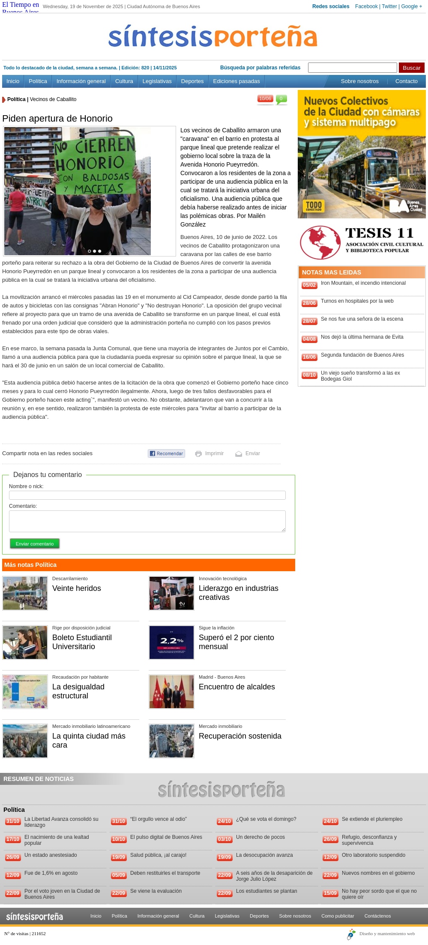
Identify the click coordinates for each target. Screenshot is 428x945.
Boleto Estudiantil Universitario (82, 642)
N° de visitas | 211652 (25, 933)
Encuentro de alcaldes (237, 687)
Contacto (406, 81)
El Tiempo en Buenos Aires (20, 8)
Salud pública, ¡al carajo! (158, 855)
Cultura (124, 81)
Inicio (12, 81)
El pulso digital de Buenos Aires (166, 837)
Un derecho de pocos (260, 837)
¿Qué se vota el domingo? (266, 819)
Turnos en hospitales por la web (357, 301)
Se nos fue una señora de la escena (362, 319)
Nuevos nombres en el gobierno (378, 873)
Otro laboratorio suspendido (373, 855)
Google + (411, 6)
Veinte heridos (76, 588)
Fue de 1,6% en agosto (51, 873)
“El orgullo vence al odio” (158, 819)
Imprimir (214, 453)
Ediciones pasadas (236, 81)
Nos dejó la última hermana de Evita (362, 337)
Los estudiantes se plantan (266, 891)
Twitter (389, 6)
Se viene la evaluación (156, 891)
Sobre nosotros (360, 81)
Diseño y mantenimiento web (387, 933)
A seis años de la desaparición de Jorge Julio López (274, 876)
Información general (81, 81)
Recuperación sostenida (240, 736)
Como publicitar (337, 915)
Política (38, 81)
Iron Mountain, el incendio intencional (363, 283)
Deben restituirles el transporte (165, 873)
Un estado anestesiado (50, 855)
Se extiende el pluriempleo (372, 819)
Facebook (366, 6)
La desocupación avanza (264, 855)
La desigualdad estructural (78, 691)
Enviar (252, 453)
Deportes (192, 81)
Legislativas (157, 81)
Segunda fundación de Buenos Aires (362, 355)
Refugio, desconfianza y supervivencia (369, 840)
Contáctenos (378, 915)
